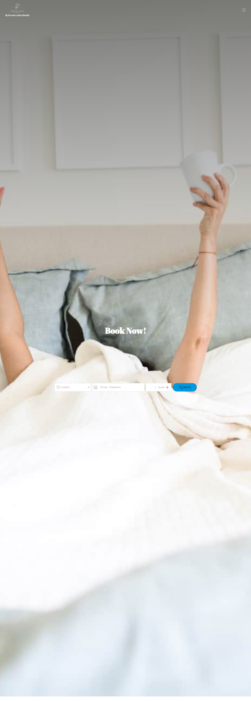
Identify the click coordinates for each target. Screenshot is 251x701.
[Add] (167, 387)
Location (72, 387)
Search (185, 387)
